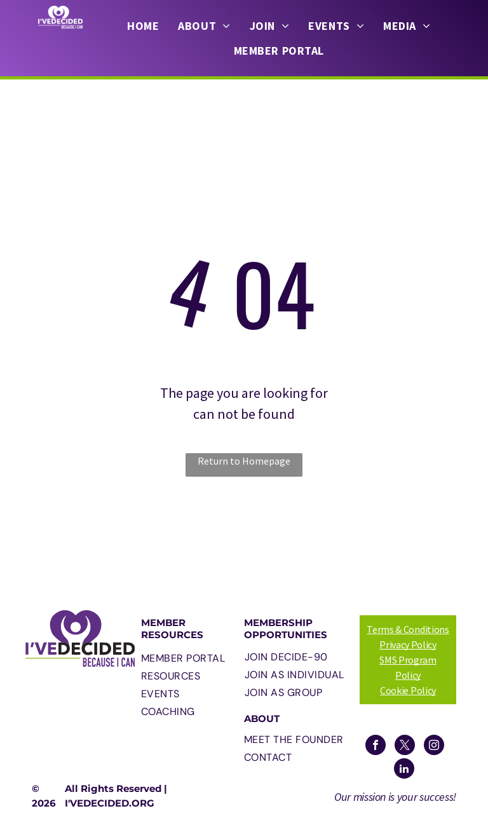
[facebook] (375, 746)
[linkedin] (404, 770)
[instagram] (434, 746)
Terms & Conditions (408, 629)
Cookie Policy (408, 690)
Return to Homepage (244, 460)
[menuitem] (143, 26)
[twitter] (405, 746)
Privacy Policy (408, 644)
